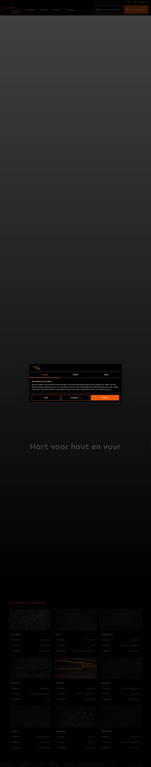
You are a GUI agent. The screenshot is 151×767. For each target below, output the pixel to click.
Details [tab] (75, 374)
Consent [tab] (45, 374)
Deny (46, 397)
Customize (75, 397)
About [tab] (106, 374)
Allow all (105, 397)
